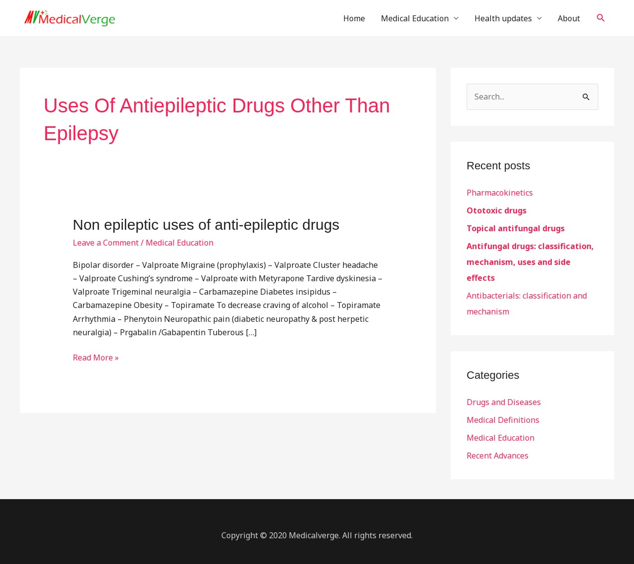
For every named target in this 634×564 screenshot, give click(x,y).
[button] (601, 18)
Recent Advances (497, 455)
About (569, 18)
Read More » (96, 357)
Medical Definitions (503, 419)
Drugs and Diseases (504, 402)
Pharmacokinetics (500, 192)
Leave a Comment (106, 242)
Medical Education (415, 18)
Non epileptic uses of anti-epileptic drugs (206, 224)
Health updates (503, 18)
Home (354, 18)
